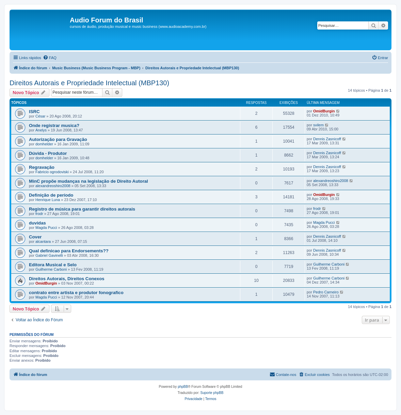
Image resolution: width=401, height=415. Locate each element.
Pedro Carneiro (326, 292)
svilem (318, 125)
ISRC (34, 111)
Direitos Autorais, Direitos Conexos (67, 278)
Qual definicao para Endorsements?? (69, 250)
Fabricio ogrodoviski (52, 172)
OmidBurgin (324, 111)
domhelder (44, 144)
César (40, 116)
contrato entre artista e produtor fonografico (76, 292)
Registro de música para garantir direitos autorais (82, 209)
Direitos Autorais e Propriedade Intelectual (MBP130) (89, 83)
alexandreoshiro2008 (52, 186)
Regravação (41, 167)
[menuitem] (50, 58)
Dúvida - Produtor (48, 153)
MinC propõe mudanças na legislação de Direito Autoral (88, 181)
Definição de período (51, 195)
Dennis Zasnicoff (327, 139)
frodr (39, 214)
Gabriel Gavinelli (49, 255)
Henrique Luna (47, 200)
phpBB (183, 387)
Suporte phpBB (212, 393)
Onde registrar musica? (54, 125)
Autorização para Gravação (58, 139)
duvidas (37, 222)
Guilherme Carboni (51, 269)
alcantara (43, 241)
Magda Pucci (46, 227)
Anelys (41, 130)
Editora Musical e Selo (53, 264)
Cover (35, 236)
